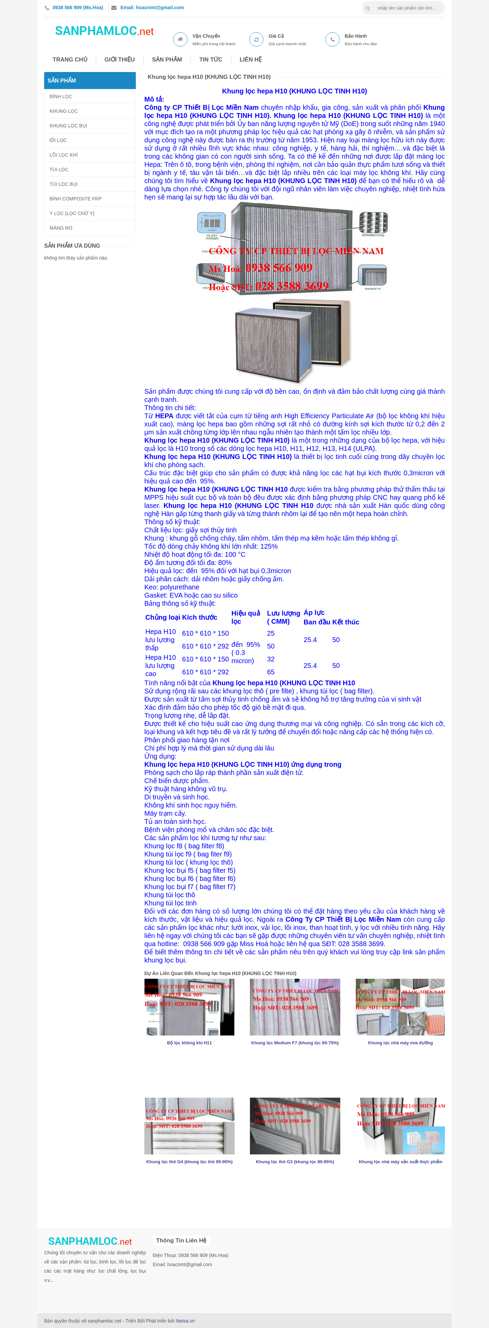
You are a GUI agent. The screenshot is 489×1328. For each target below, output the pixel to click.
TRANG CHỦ (70, 59)
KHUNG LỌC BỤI (68, 125)
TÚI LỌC (59, 169)
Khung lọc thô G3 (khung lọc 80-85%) (295, 1161)
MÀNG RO (61, 228)
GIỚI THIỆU (120, 59)
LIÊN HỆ (251, 59)
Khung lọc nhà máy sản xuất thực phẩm (400, 1161)
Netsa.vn (185, 1321)
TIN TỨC (210, 59)
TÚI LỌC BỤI (63, 184)
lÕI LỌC (58, 140)
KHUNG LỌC (64, 111)
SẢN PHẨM (167, 59)
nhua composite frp (104, 29)
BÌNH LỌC (61, 96)
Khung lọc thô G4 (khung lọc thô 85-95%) (189, 1161)
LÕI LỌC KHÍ (64, 155)
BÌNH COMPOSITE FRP (76, 198)
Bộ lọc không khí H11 (189, 1042)
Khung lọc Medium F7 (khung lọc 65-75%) (295, 1042)
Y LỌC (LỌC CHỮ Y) (72, 213)
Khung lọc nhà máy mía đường (400, 1042)
